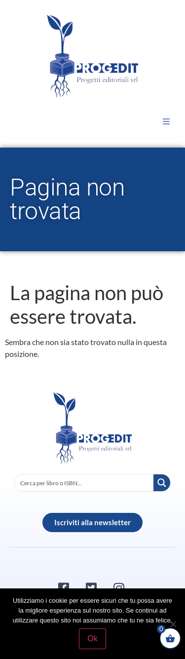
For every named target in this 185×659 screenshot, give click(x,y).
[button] (166, 121)
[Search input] (84, 483)
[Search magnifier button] (161, 482)
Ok (92, 638)
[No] (173, 624)
